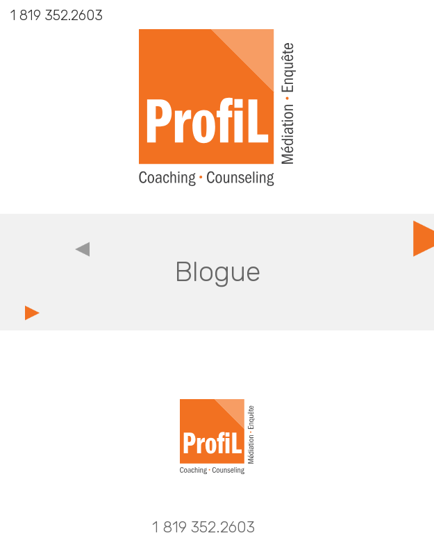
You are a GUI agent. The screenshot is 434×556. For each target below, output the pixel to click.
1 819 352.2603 (56, 15)
